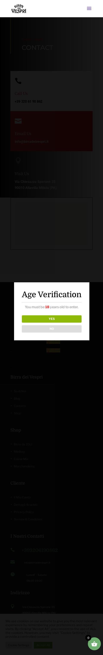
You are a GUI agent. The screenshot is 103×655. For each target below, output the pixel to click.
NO (52, 328)
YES (52, 318)
